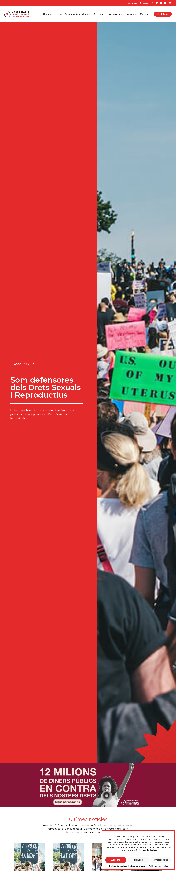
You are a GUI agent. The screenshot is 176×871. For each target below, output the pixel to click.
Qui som (49, 14)
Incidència (115, 14)
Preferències (161, 860)
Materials (145, 14)
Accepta (115, 860)
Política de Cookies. (148, 850)
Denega (138, 860)
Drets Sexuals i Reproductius (74, 14)
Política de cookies (118, 866)
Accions (99, 14)
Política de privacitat (137, 866)
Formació (131, 14)
